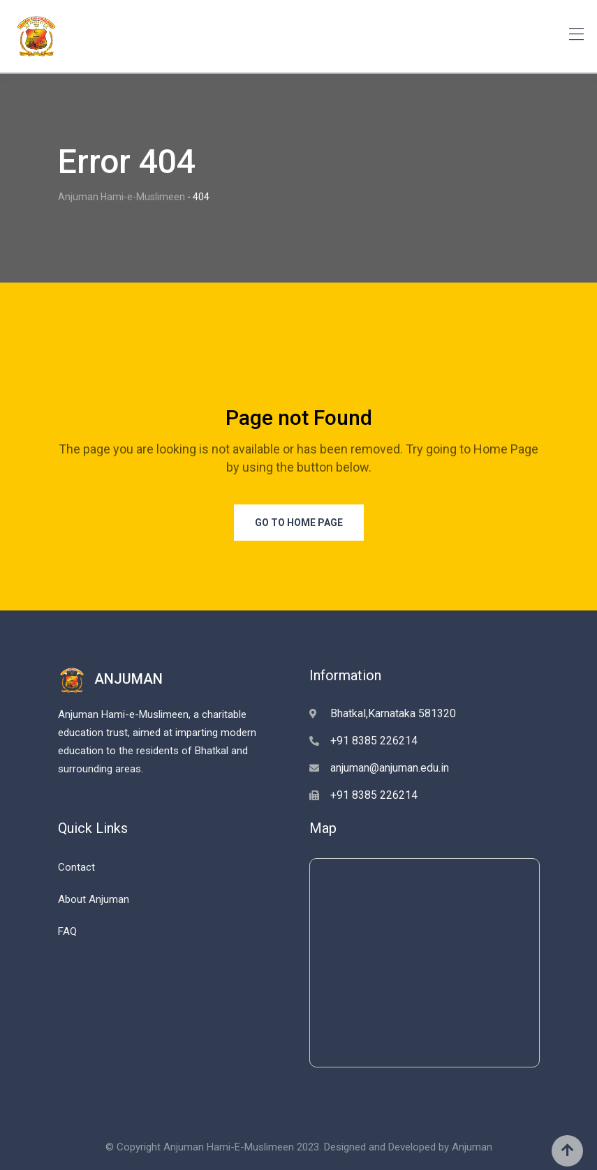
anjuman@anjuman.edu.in (389, 767)
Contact (76, 867)
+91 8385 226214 (374, 740)
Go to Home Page (299, 522)
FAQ (67, 931)
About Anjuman (93, 899)
